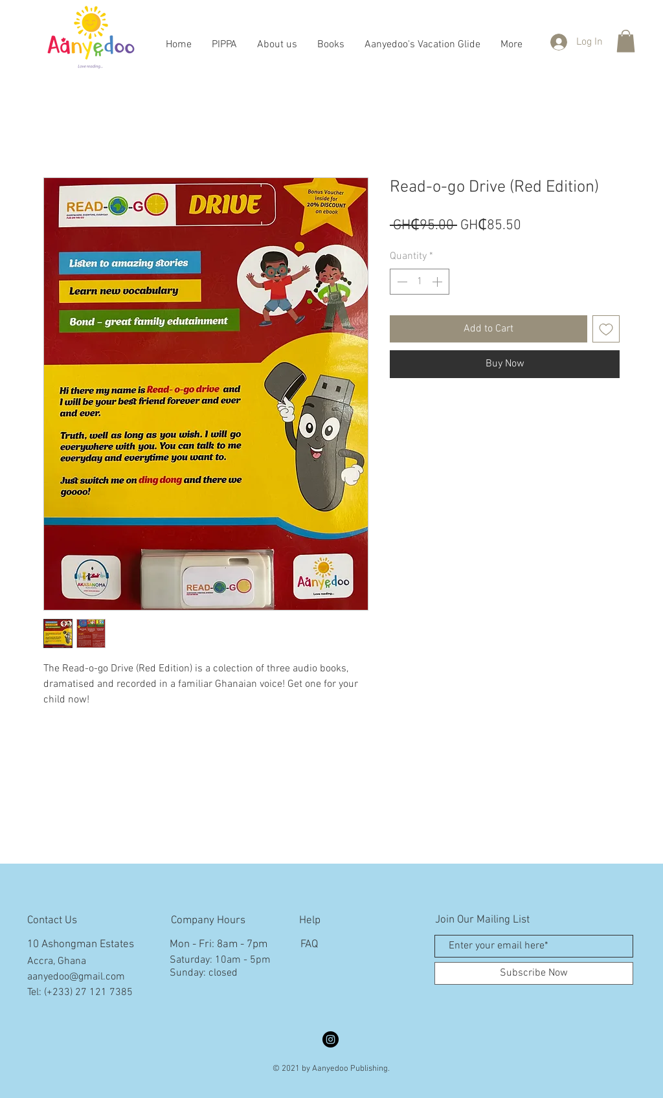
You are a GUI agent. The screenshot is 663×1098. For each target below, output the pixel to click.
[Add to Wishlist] (606, 328)
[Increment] (438, 281)
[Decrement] (401, 281)
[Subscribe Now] (533, 973)
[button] (625, 41)
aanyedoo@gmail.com (76, 976)
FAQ (309, 944)
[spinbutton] (419, 281)
